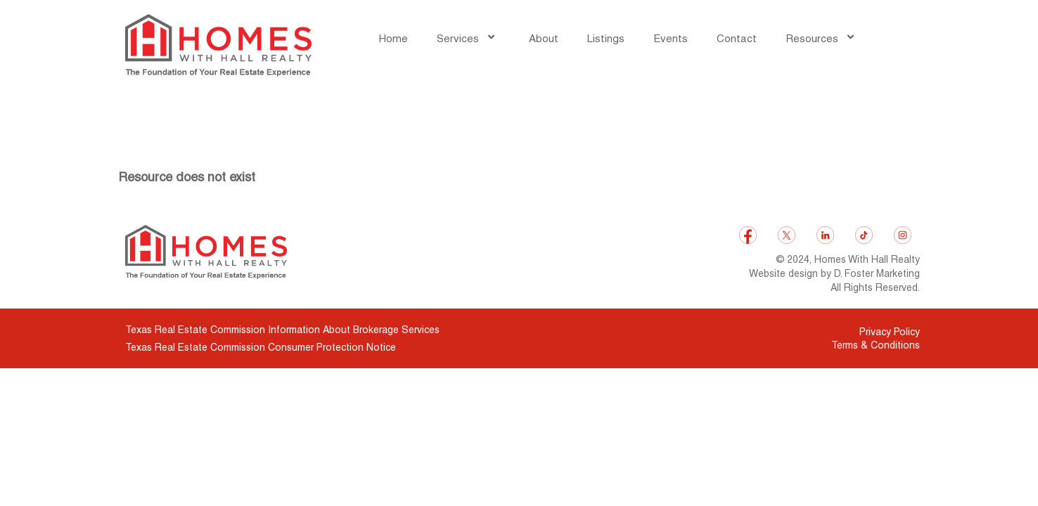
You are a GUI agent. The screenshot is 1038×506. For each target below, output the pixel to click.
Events (670, 38)
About (543, 38)
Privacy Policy (889, 331)
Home (393, 38)
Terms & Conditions (875, 345)
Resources (822, 38)
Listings (605, 38)
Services (468, 38)
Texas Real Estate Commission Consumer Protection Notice (260, 347)
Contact (737, 38)
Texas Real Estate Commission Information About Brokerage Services (282, 329)
